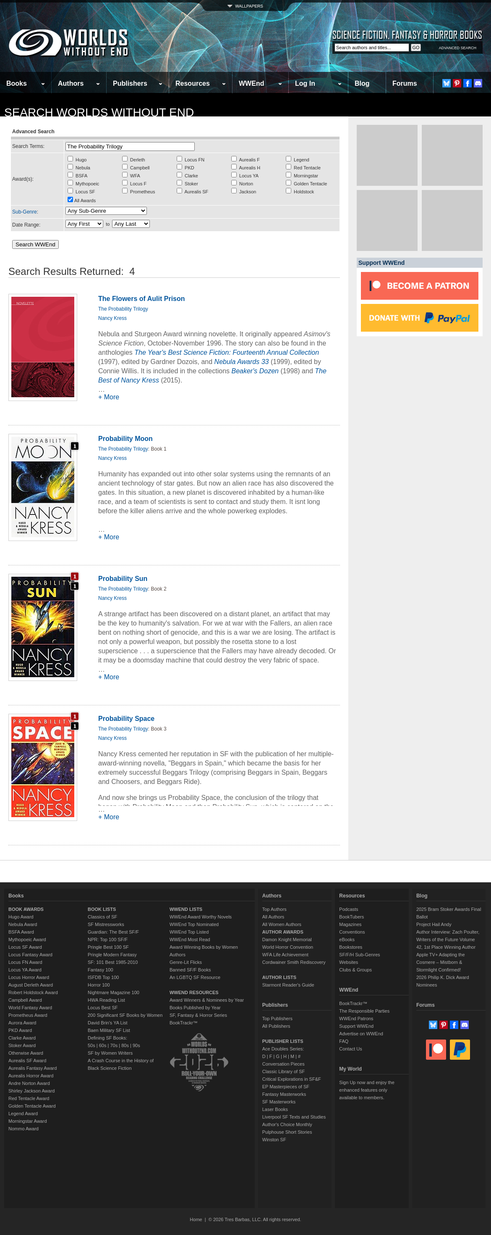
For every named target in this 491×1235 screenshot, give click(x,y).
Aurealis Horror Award (30, 1075)
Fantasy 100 (100, 969)
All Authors (273, 916)
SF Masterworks (278, 1101)
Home (196, 1219)
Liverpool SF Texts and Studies (294, 1116)
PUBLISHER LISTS (282, 1041)
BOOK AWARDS (26, 909)
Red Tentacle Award (28, 1098)
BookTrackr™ (184, 1022)
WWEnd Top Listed (189, 931)
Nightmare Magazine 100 (113, 992)
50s (91, 1045)
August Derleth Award (30, 984)
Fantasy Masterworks (284, 1094)
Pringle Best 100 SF (108, 947)
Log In (305, 83)
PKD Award (20, 1030)
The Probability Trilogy (123, 309)
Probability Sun (122, 578)
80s (125, 1045)
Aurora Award (22, 1022)
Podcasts (348, 909)
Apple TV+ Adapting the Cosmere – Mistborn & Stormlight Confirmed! (440, 962)
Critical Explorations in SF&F (291, 1079)
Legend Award (23, 1113)
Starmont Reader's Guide (288, 984)
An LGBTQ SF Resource (195, 977)
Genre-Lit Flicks (186, 962)
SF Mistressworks (106, 924)
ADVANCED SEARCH (457, 48)
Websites (348, 962)
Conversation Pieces (283, 1063)
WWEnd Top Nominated (194, 924)
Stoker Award (22, 1045)
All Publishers (276, 1026)
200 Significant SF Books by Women (125, 1015)
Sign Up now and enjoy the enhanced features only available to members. (366, 1090)
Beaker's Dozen (254, 371)
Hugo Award (21, 916)
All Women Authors (281, 924)
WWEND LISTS (186, 909)
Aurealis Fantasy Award (32, 1068)
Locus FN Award (25, 962)
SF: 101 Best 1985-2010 (113, 962)
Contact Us (350, 1048)
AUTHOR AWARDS (282, 931)
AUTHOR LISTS (279, 977)
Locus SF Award (25, 947)
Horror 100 (99, 984)
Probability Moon (125, 438)
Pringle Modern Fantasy (112, 954)
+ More (108, 397)
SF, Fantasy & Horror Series (198, 1015)
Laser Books (275, 1109)
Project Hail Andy (434, 924)
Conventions (352, 931)
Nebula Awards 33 (241, 361)
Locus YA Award (25, 969)
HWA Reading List (106, 1000)
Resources (192, 83)
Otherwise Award (25, 1053)
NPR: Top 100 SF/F (108, 939)
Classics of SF (102, 916)
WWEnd (251, 83)
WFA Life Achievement (285, 954)
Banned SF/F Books (190, 969)
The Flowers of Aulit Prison (141, 298)
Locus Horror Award (28, 977)
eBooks (347, 939)
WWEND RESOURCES (194, 992)
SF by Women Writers (110, 1053)
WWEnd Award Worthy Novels (201, 916)
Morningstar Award (27, 1121)
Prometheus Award (27, 1015)
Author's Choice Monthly (287, 1124)
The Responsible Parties (364, 1010)
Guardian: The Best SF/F (113, 931)
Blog (362, 83)
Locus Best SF (103, 1007)
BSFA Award (21, 931)
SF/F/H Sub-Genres (359, 954)
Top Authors (274, 909)
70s (114, 1045)
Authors (71, 83)
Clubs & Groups (355, 969)
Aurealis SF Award (27, 1060)
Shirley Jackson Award (31, 1090)
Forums (404, 83)
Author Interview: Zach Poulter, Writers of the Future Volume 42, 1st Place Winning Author (447, 939)
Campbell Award (25, 1000)
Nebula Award (22, 924)
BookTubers (351, 916)
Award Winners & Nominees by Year (207, 1000)
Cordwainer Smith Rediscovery (294, 962)
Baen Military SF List (109, 1030)
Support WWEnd (356, 1026)
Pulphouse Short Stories (287, 1132)
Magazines (350, 924)
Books (16, 83)
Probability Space (126, 718)
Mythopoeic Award (27, 939)
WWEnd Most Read (190, 939)
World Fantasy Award (30, 1007)
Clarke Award (22, 1037)
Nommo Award (23, 1128)
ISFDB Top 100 (103, 977)
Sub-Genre (24, 212)
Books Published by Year (195, 1007)
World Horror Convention (287, 947)
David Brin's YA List (108, 1022)
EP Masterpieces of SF (285, 1086)
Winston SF (274, 1139)
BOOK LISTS (102, 909)
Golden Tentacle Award (32, 1105)
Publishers (130, 83)
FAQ (343, 1041)
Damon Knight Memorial (287, 939)
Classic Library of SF (283, 1071)
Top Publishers (277, 1018)
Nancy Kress (112, 318)
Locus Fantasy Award (30, 954)
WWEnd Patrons (356, 1018)
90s (136, 1045)
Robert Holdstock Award (33, 992)
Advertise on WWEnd (361, 1033)
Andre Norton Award (29, 1083)
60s (103, 1045)
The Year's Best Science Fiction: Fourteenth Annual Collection (226, 352)
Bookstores (350, 947)
